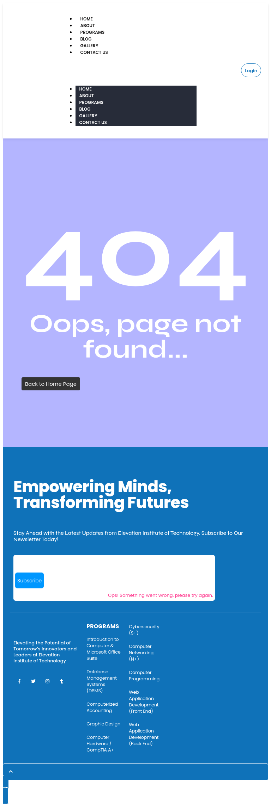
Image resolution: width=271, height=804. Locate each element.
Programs (92, 32)
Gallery (89, 46)
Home (86, 19)
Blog (85, 39)
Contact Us (94, 52)
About (87, 26)
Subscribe (29, 580)
